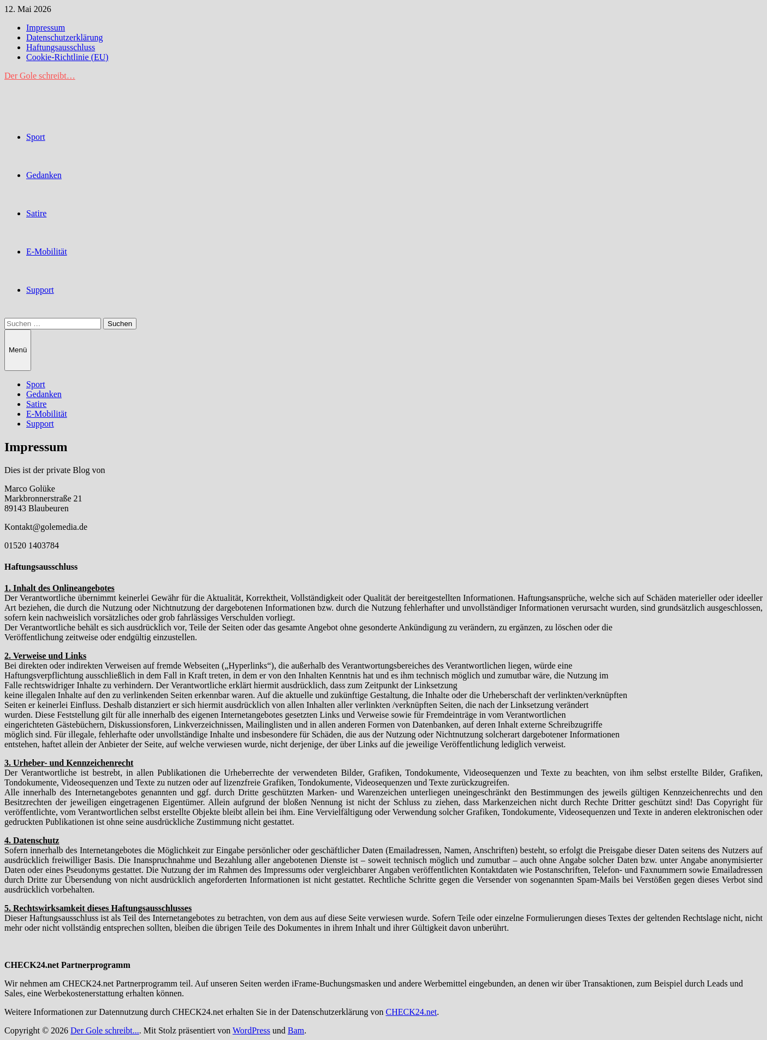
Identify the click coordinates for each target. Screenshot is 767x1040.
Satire (36, 213)
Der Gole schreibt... (104, 1030)
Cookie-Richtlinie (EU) (67, 57)
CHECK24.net (411, 1012)
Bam (296, 1030)
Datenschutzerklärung (64, 37)
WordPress (251, 1030)
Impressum (45, 27)
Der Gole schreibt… (39, 75)
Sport (35, 136)
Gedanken (44, 175)
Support (40, 289)
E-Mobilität (46, 251)
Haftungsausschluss (60, 47)
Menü (18, 350)
